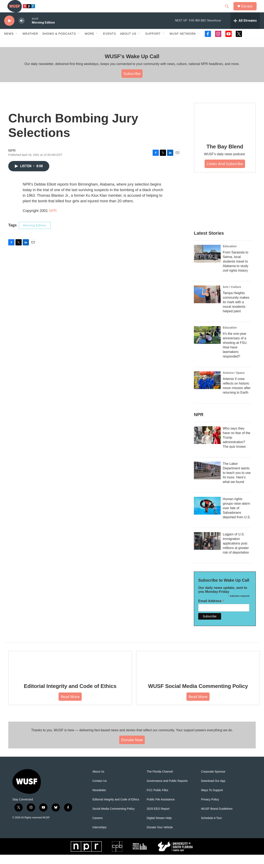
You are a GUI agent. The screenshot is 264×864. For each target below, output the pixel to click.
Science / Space (234, 382)
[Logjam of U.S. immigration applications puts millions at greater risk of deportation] (207, 550)
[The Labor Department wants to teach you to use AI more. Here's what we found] (207, 480)
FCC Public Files (157, 799)
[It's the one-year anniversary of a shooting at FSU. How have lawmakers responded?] (207, 344)
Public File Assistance (160, 808)
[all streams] (245, 30)
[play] (9, 30)
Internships (99, 836)
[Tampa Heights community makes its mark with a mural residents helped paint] (207, 303)
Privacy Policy (210, 808)
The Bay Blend (224, 156)
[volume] (21, 30)
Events (109, 43)
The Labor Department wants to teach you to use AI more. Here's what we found (237, 482)
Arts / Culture (232, 296)
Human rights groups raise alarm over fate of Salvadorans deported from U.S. (237, 517)
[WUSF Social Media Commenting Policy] (198, 673)
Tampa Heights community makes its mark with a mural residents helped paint (236, 311)
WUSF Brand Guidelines (217, 818)
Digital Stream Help (159, 827)
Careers (97, 827)
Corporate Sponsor (213, 780)
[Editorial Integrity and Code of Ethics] (70, 673)
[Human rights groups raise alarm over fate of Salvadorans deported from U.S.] (207, 515)
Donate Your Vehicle (160, 836)
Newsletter (99, 799)
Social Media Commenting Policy (113, 818)
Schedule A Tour (211, 827)
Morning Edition (34, 234)
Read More (70, 705)
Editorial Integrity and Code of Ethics (70, 695)
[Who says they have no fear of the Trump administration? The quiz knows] (207, 444)
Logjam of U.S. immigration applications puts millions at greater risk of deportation (236, 552)
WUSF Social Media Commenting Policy (198, 695)
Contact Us (99, 790)
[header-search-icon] (229, 11)
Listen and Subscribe (225, 172)
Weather (30, 43)
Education (230, 255)
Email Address (211, 610)
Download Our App (213, 790)
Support (152, 43)
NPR (53, 220)
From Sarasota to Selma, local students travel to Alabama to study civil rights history (235, 271)
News (9, 43)
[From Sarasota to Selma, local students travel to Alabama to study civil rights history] (207, 263)
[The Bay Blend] (225, 129)
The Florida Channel (160, 780)
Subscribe (132, 82)
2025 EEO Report (158, 818)
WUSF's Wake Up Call (132, 66)
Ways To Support (212, 799)
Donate (249, 11)
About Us (98, 780)
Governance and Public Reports (167, 790)
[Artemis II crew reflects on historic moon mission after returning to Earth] (207, 389)
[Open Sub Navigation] (16, 43)
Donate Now (132, 749)
